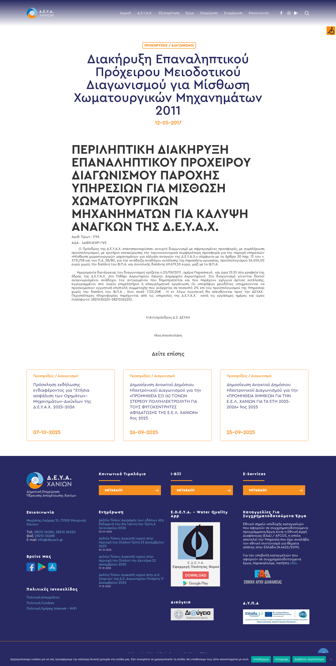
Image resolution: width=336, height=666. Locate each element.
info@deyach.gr (50, 539)
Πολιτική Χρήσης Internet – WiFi (52, 608)
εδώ (293, 563)
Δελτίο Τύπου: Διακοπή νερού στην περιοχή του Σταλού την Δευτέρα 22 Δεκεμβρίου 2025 (127, 560)
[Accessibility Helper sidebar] (331, 31)
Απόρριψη (281, 659)
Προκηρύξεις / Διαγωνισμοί (169, 45)
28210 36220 (66, 532)
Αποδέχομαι (261, 659)
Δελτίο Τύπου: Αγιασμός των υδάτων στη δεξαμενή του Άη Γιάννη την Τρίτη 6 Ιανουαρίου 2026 (131, 524)
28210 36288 (45, 536)
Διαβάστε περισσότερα (309, 659)
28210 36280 (44, 532)
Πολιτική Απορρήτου (43, 597)
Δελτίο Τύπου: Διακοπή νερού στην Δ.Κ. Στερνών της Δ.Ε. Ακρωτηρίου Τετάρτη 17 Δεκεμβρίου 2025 (131, 578)
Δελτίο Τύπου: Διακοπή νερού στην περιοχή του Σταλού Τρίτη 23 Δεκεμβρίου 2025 (131, 542)
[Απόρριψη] (330, 659)
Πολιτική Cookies (40, 603)
